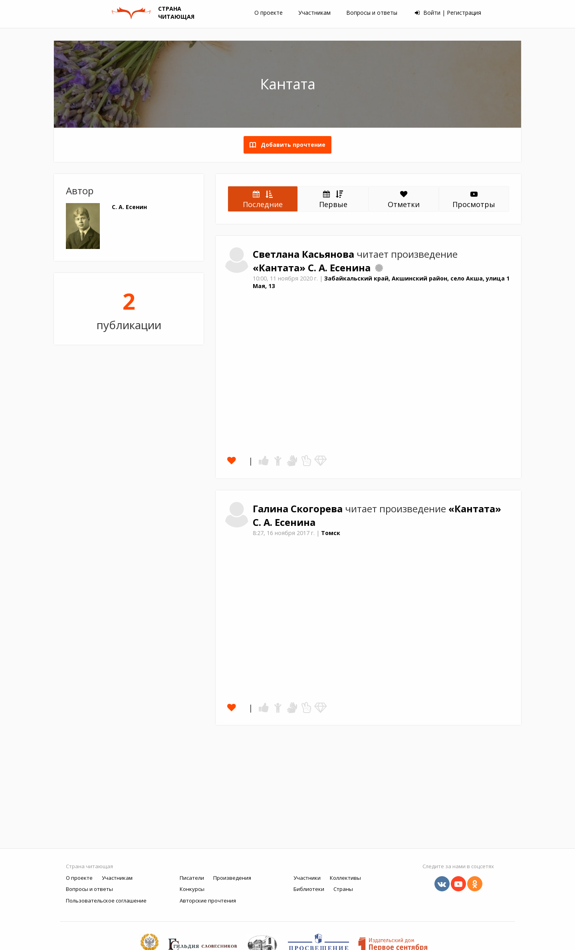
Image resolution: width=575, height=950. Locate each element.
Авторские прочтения (208, 900)
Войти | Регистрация (448, 12)
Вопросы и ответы (371, 12)
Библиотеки (308, 889)
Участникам (314, 12)
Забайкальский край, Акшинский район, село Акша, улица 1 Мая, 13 (381, 282)
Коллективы (345, 877)
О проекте (268, 12)
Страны (343, 889)
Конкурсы (192, 889)
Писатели (192, 877)
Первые (333, 199)
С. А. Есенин (129, 207)
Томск (330, 533)
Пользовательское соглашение (106, 900)
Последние (263, 199)
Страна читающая (89, 866)
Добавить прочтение (290, 144)
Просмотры (473, 200)
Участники (307, 877)
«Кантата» (280, 267)
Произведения (232, 877)
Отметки (404, 200)
